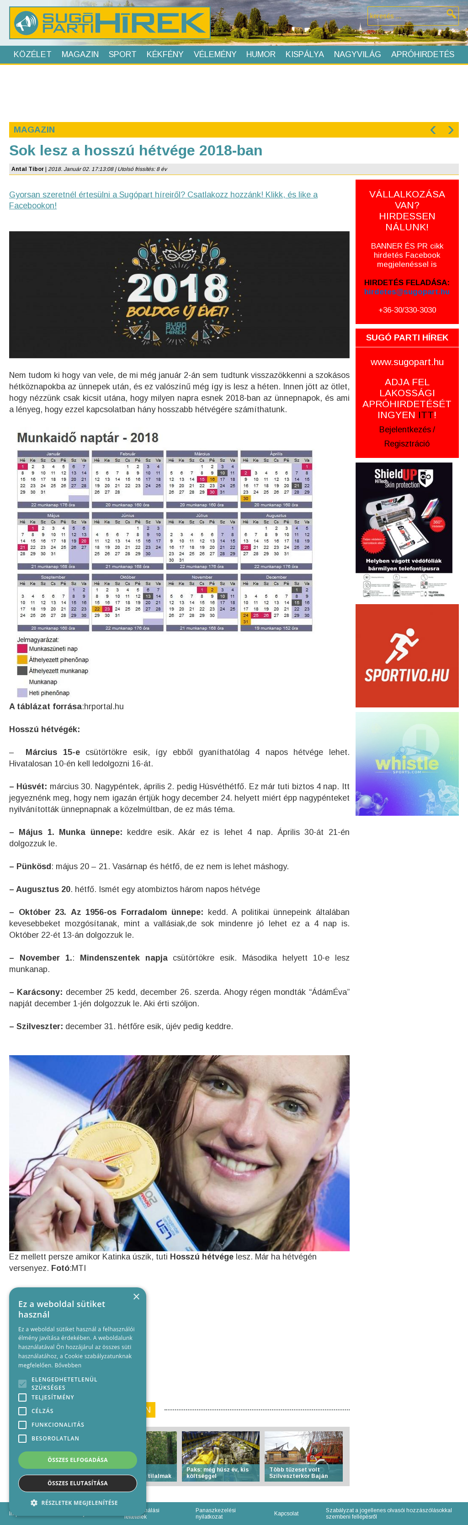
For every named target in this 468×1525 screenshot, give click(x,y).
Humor (261, 54)
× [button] (136, 1297)
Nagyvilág (357, 54)
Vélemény (215, 54)
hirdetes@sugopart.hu (407, 291)
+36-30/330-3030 (407, 310)
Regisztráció (407, 443)
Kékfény (165, 54)
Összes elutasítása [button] (78, 1483)
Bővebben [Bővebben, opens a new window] (67, 1365)
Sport (123, 54)
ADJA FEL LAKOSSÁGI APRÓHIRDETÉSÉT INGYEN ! (407, 398)
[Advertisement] (233, 92)
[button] (77, 1502)
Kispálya (305, 54)
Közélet (33, 54)
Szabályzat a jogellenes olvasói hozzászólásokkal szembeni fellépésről (389, 1513)
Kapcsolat (286, 1513)
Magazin (80, 54)
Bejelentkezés (405, 429)
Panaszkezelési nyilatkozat (216, 1513)
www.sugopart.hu (407, 361)
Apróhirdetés (422, 54)
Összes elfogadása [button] (78, 1460)
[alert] (77, 1401)
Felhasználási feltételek (142, 1513)
